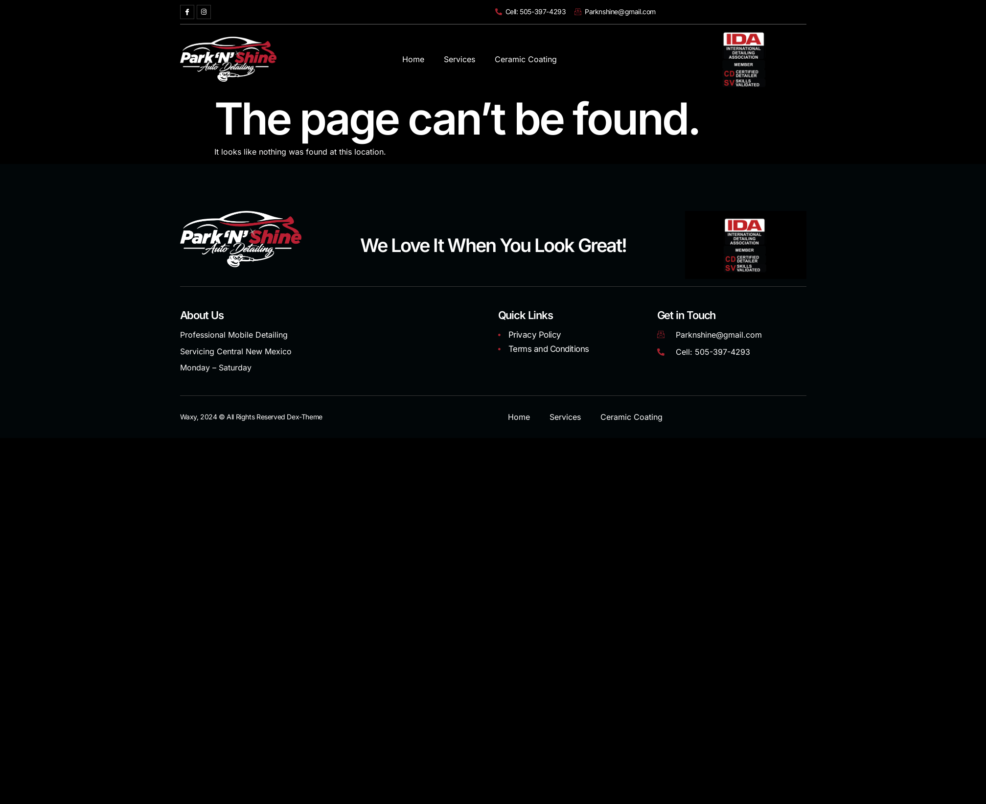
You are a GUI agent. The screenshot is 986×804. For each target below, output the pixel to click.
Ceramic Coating (526, 59)
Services (459, 59)
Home (413, 59)
